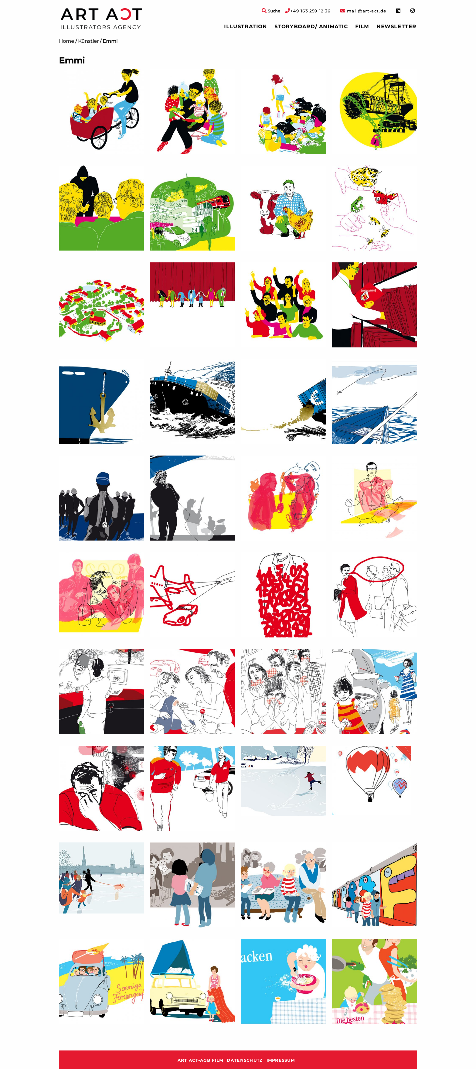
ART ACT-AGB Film (200, 1060)
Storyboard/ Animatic (311, 26)
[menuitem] (245, 27)
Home (66, 41)
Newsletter (396, 26)
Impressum (281, 1060)
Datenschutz (245, 1060)
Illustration (245, 26)
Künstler (88, 41)
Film (362, 26)
